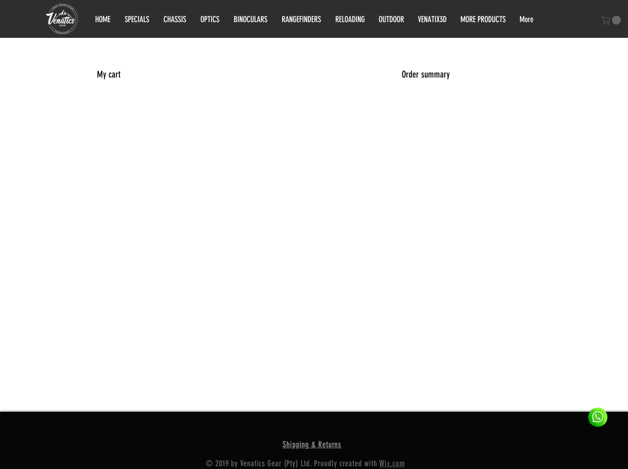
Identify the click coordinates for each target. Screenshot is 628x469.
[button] (612, 20)
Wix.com (392, 463)
